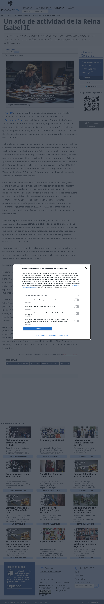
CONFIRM (37, 328)
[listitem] (52, 295)
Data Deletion (40, 335)
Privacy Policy (63, 335)
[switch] (76, 300)
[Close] (86, 268)
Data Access (52, 335)
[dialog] (52, 302)
